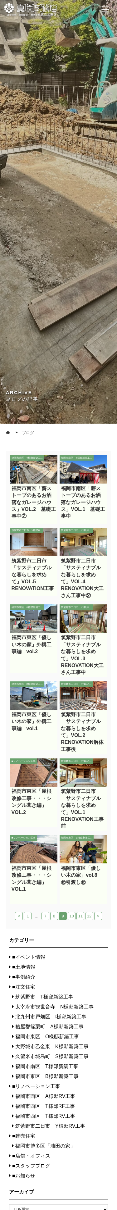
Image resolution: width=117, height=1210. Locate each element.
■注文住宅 (23, 986)
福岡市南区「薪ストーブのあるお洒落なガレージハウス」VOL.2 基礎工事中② (34, 502)
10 (72, 916)
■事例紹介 (23, 977)
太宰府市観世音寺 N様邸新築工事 (54, 1006)
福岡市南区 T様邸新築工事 (46, 1066)
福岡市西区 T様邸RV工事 (45, 1116)
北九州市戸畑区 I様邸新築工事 (50, 1016)
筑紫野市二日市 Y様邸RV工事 (50, 1126)
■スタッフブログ (31, 1165)
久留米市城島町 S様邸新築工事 (52, 1056)
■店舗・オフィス (31, 1155)
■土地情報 (23, 967)
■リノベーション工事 (36, 1086)
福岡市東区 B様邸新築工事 (47, 1076)
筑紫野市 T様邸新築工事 (44, 996)
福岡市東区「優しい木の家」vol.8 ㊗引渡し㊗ (81, 875)
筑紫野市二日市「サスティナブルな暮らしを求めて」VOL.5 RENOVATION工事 (33, 574)
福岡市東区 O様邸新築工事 (47, 1036)
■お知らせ (23, 1175)
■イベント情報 (28, 957)
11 (80, 916)
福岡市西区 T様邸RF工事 (45, 1106)
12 (89, 916)
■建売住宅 (23, 1136)
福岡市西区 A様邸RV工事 (45, 1096)
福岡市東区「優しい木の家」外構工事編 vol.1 (31, 721)
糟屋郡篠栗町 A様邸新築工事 (49, 1026)
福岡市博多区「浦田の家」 (45, 1146)
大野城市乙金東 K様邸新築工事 (52, 1046)
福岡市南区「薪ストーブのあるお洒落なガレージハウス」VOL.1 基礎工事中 (83, 502)
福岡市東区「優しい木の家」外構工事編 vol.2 (31, 644)
